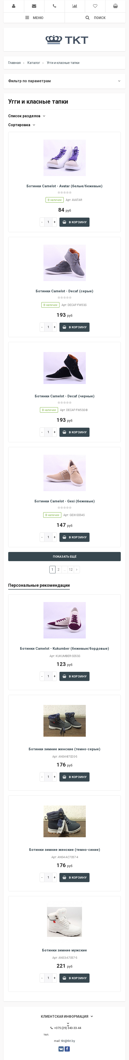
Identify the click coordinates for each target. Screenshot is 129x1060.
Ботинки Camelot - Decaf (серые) (64, 291)
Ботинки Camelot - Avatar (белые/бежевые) (64, 186)
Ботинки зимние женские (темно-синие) (64, 850)
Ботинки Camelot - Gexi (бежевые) (65, 501)
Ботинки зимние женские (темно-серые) (64, 749)
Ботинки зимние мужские (64, 950)
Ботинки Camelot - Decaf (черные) (64, 396)
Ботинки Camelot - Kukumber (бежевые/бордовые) (64, 648)
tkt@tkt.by (68, 1041)
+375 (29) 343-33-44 (66, 1028)
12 (71, 569)
